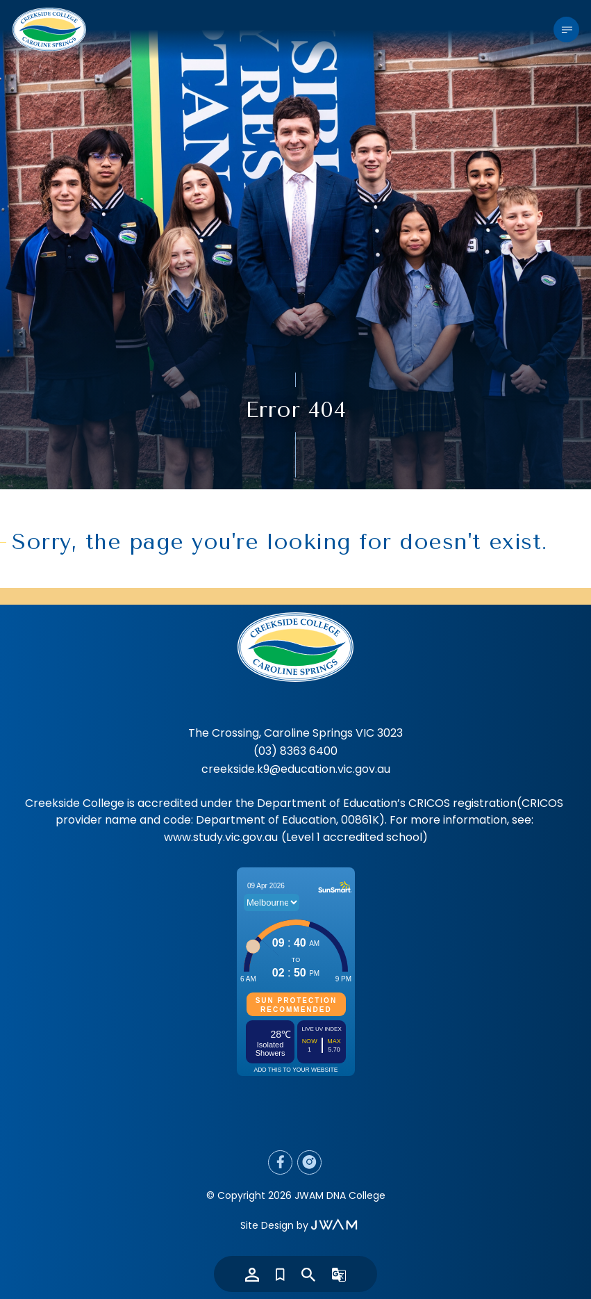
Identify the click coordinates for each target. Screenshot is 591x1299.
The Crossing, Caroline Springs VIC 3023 (295, 733)
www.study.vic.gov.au (221, 837)
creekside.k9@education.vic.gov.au (295, 769)
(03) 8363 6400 (295, 751)
